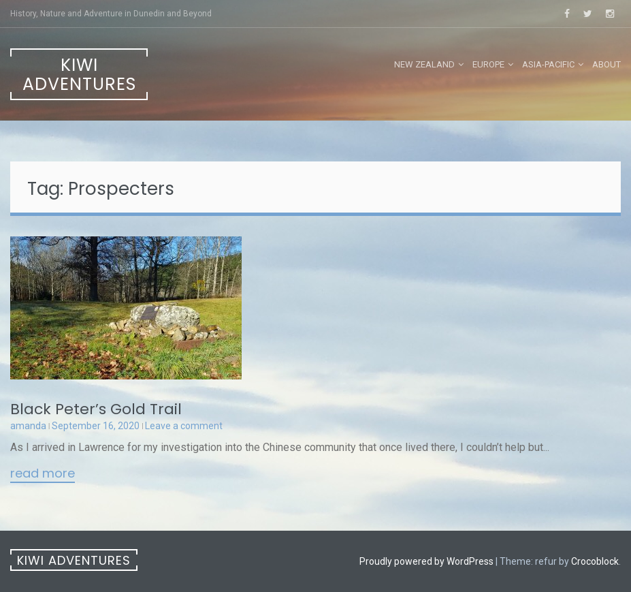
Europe (488, 64)
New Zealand (424, 64)
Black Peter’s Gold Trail (96, 409)
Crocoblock (595, 561)
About (606, 64)
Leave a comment (184, 425)
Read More (42, 474)
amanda (28, 425)
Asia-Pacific (548, 64)
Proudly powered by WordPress (426, 561)
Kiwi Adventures (79, 74)
